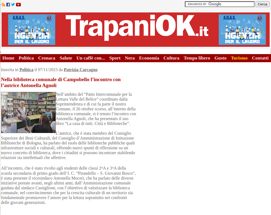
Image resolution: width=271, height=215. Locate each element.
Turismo (239, 58)
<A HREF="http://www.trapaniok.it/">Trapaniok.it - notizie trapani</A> (136, 29)
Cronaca (46, 58)
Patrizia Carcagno (81, 69)
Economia (149, 58)
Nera (130, 58)
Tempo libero (197, 58)
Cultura (171, 58)
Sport (114, 58)
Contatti (260, 58)
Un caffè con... (90, 58)
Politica (26, 58)
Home (8, 58)
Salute (66, 58)
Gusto (220, 58)
